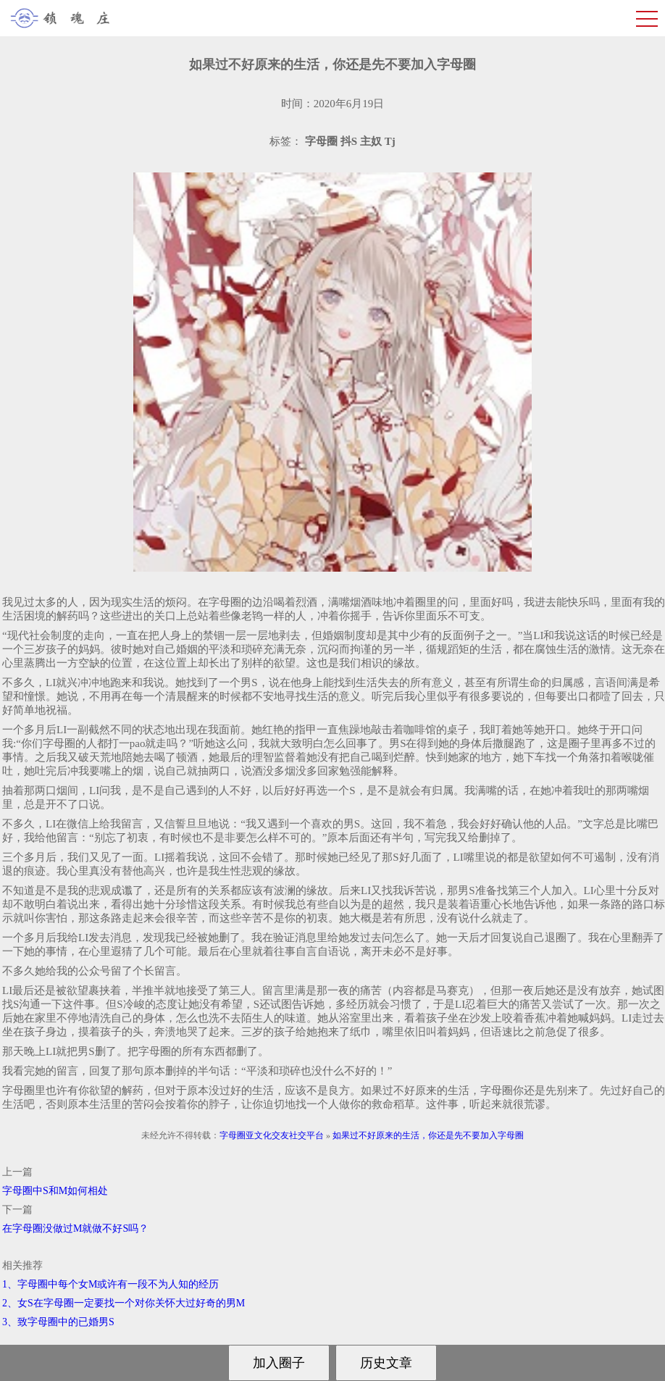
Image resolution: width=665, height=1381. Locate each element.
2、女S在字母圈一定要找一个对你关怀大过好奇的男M (123, 1303)
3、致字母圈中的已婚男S (58, 1322)
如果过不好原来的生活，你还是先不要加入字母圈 (428, 1135)
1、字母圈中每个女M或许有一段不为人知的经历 (110, 1284)
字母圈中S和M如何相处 (55, 1190)
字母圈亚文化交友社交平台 (271, 1135)
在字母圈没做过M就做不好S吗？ (75, 1228)
